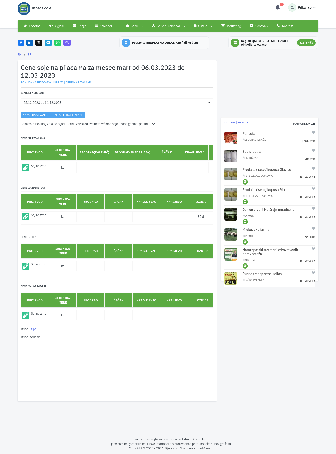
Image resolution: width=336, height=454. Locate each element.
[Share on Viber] (67, 43)
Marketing (231, 26)
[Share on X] (38, 43)
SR (30, 55)
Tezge (79, 26)
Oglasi (57, 26)
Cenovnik (259, 26)
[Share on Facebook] (21, 43)
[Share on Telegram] (48, 43)
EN (20, 55)
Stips (32, 329)
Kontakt (285, 26)
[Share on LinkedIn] (29, 43)
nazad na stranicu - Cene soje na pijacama (53, 115)
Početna (32, 26)
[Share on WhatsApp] (57, 43)
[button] (106, 26)
